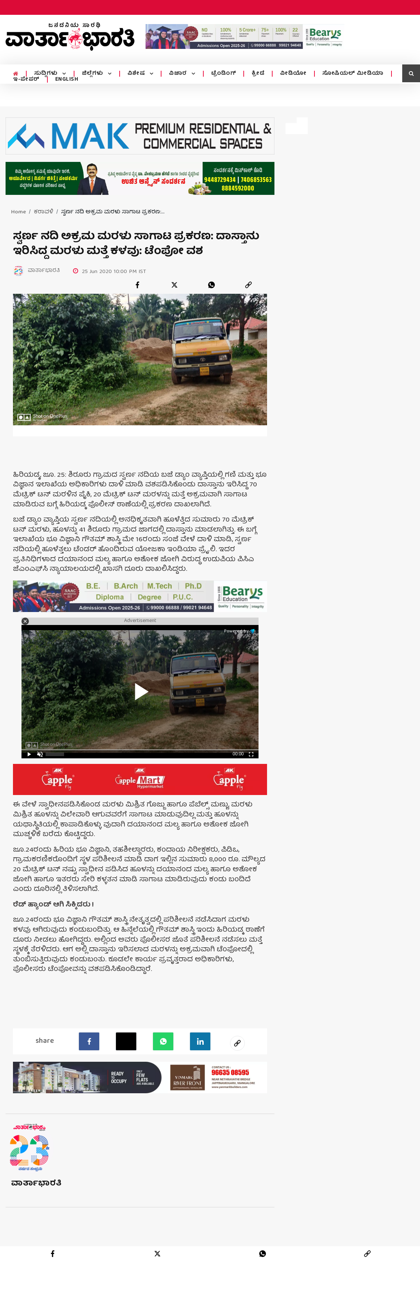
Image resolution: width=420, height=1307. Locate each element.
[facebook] (137, 284)
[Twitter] (126, 1041)
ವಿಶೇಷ (135, 74)
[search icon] (411, 73)
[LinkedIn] (200, 1041)
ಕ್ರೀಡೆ (255, 74)
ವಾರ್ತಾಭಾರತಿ (36, 1183)
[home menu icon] (15, 74)
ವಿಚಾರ (177, 74)
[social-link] (237, 1043)
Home (18, 212)
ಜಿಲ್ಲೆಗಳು (92, 74)
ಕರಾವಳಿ (43, 212)
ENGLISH (67, 80)
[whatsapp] (211, 284)
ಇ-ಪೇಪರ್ (26, 80)
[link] (248, 284)
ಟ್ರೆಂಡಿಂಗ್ (221, 74)
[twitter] (174, 284)
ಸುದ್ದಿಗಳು (46, 74)
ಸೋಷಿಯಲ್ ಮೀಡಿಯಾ (350, 74)
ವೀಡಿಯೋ (291, 74)
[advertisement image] (245, 36)
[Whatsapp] (163, 1041)
